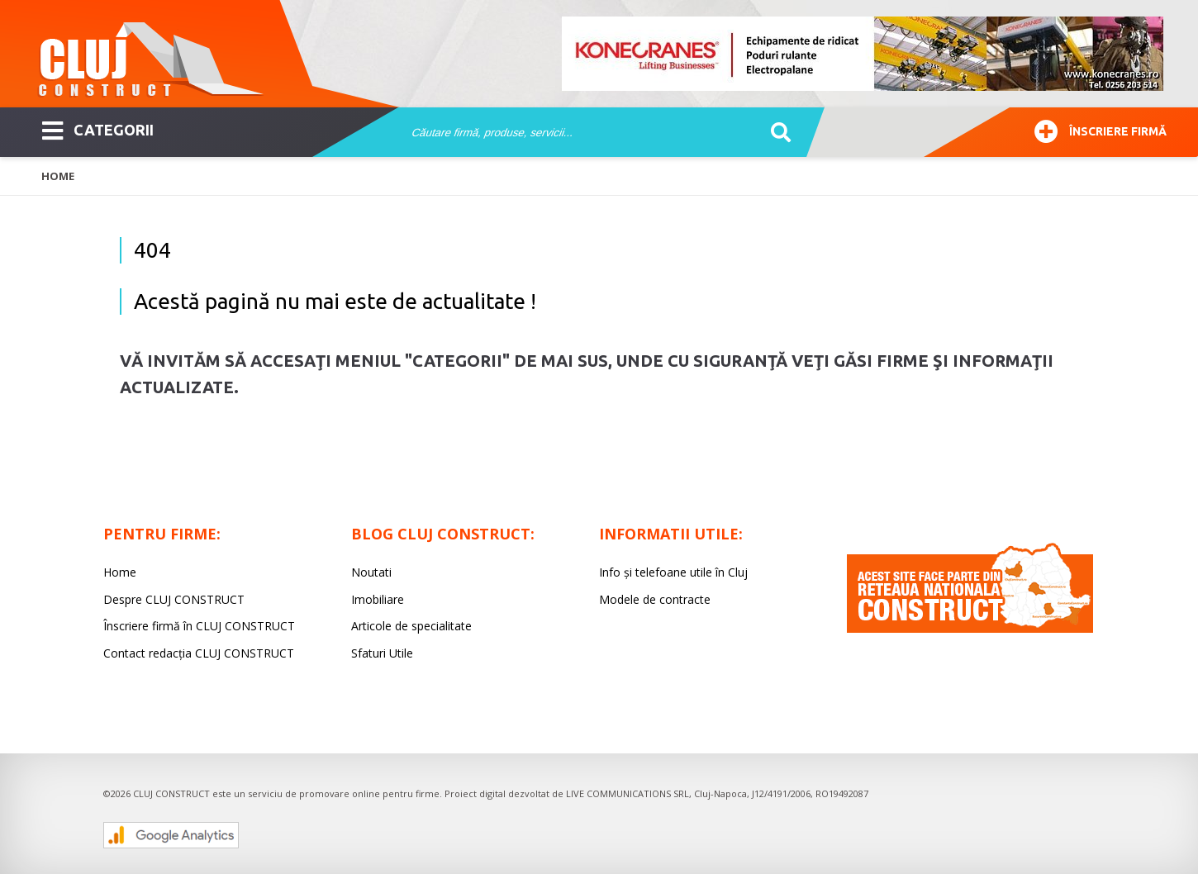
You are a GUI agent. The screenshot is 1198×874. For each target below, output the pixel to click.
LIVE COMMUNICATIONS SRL (627, 793)
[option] (863, 54)
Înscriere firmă (1100, 129)
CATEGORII (98, 129)
